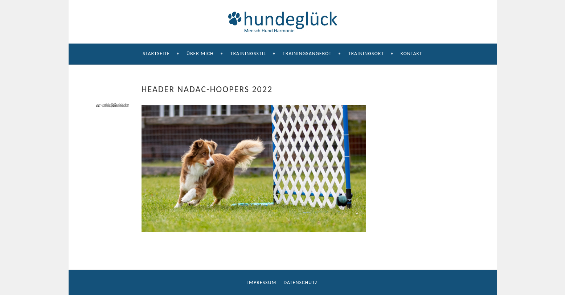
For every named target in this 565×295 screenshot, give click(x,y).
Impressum (262, 282)
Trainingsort (366, 53)
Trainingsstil (248, 53)
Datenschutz (300, 282)
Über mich (200, 53)
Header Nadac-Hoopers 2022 (115, 105)
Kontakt (411, 53)
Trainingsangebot (307, 53)
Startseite (156, 53)
